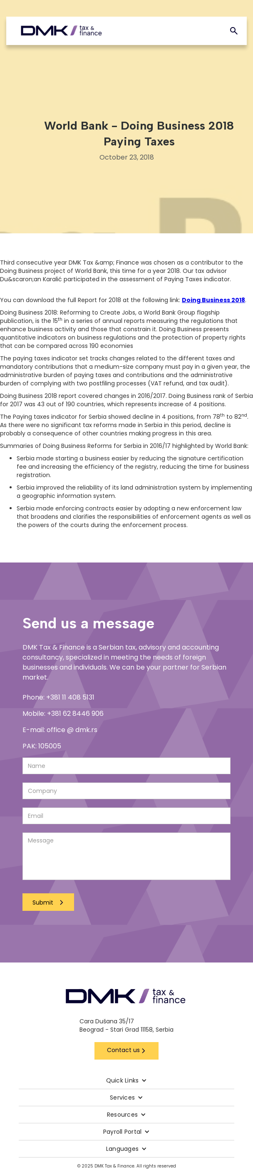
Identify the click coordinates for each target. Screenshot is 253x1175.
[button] (126, 1080)
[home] (61, 31)
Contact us (123, 1050)
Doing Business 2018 (213, 300)
